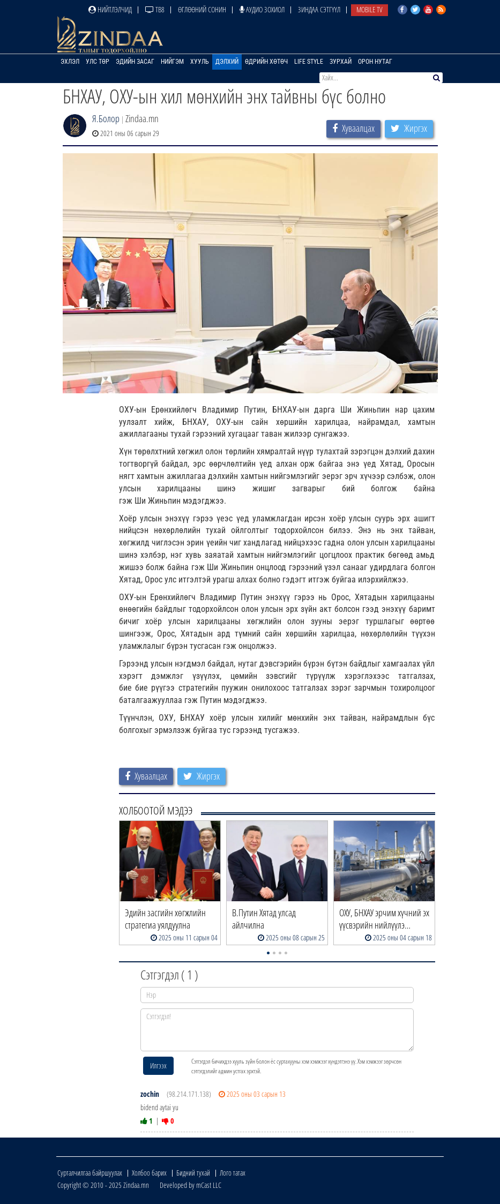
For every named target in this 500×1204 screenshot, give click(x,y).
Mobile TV (369, 9)
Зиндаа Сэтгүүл (319, 9)
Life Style (308, 61)
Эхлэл (70, 61)
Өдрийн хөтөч (266, 61)
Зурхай (341, 61)
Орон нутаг (375, 61)
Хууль (199, 61)
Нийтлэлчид (110, 9)
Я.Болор (106, 118)
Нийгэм (172, 61)
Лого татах (232, 1173)
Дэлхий (226, 61)
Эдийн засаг (135, 61)
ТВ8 (155, 9)
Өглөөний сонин (202, 9)
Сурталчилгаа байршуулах (89, 1173)
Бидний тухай (193, 1173)
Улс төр (97, 61)
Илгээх (158, 1065)
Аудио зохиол (262, 9)
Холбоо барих (149, 1173)
